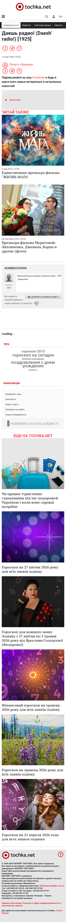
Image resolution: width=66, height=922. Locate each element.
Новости (26, 25)
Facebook (38, 77)
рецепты (33, 370)
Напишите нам (13, 394)
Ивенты (59, 25)
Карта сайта (11, 404)
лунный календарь (33, 359)
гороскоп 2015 (33, 351)
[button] (53, 16)
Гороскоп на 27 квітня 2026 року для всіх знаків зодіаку (30, 569)
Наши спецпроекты (15, 414)
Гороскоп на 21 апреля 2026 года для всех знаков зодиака (30, 836)
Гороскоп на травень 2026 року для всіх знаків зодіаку (32, 772)
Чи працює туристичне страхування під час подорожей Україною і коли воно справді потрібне (30, 500)
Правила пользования (12, 903)
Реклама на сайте (14, 409)
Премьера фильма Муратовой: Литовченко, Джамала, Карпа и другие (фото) (29, 246)
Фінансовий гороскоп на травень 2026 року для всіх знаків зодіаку (31, 707)
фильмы (15, 99)
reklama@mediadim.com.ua (51, 886)
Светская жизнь (42, 25)
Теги (7, 344)
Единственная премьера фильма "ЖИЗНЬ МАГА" (30, 174)
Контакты (10, 399)
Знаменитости (11, 25)
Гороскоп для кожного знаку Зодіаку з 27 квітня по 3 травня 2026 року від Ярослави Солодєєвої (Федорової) (32, 638)
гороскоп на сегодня (33, 355)
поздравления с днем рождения (33, 364)
